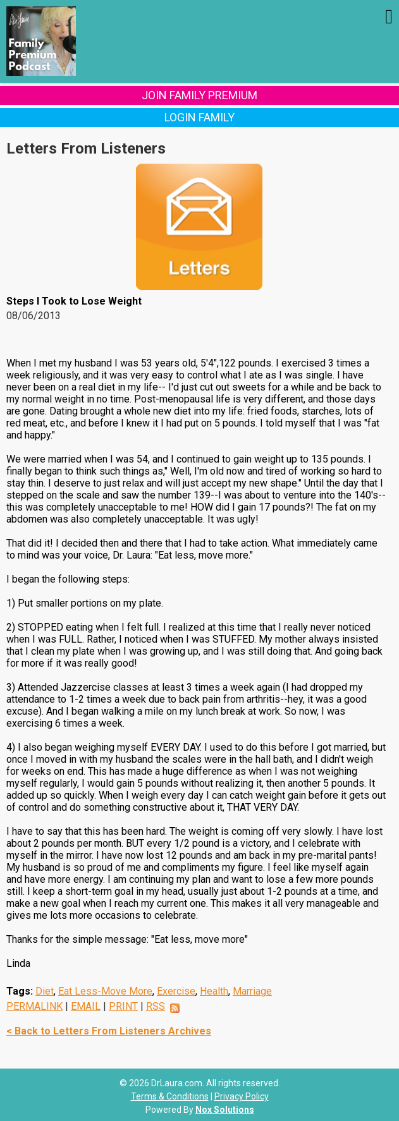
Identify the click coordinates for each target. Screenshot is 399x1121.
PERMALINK (34, 1006)
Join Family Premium (199, 95)
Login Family (199, 117)
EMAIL (86, 1006)
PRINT (123, 1006)
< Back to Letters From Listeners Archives (108, 1031)
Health (214, 991)
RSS (155, 1006)
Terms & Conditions (170, 1096)
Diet (44, 991)
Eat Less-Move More (105, 991)
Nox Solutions (224, 1110)
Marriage (252, 991)
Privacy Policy (241, 1096)
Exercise (176, 991)
